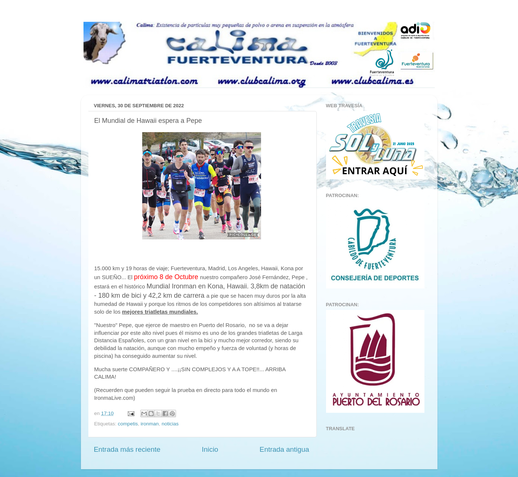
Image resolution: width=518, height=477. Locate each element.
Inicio (210, 449)
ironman (150, 424)
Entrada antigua (284, 449)
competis (128, 424)
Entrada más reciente (127, 449)
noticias (170, 424)
